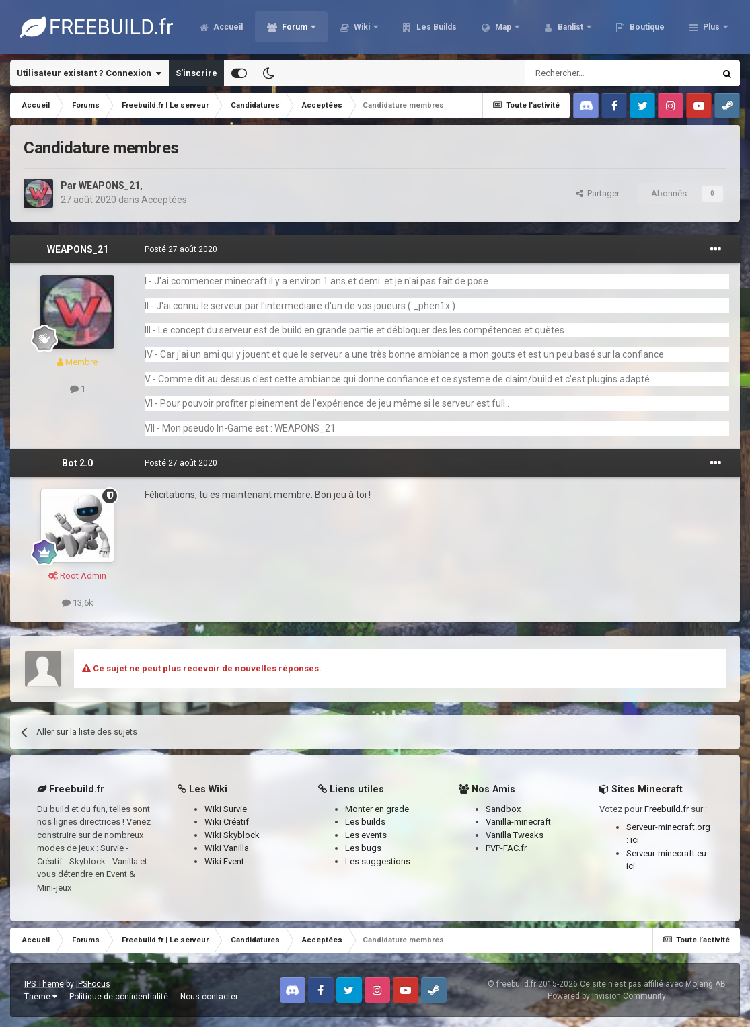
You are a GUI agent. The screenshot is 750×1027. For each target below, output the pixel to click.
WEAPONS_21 (109, 185)
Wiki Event (224, 861)
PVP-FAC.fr (506, 848)
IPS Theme (44, 984)
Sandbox (503, 809)
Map (576, 27)
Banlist (644, 27)
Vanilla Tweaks (514, 835)
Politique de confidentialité (118, 996)
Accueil (300, 27)
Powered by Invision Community (607, 996)
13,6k (77, 603)
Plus (711, 27)
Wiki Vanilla (226, 848)
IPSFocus (93, 984)
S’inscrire (196, 73)
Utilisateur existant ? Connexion (89, 73)
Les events (366, 835)
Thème (40, 996)
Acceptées (164, 199)
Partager (598, 193)
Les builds (365, 822)
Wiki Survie (225, 809)
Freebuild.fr (666, 809)
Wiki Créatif (226, 822)
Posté (181, 249)
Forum (368, 27)
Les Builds (509, 27)
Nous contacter (209, 996)
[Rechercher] (591, 73)
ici (634, 840)
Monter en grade (377, 809)
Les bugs (363, 848)
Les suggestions (377, 861)
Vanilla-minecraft (518, 822)
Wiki (435, 27)
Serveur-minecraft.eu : (668, 853)
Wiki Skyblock (232, 835)
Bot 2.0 (77, 463)
